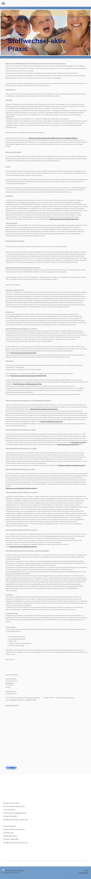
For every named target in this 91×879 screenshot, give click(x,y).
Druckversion (9, 870)
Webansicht (83, 872)
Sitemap (20, 870)
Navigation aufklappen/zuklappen (45, 3)
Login (86, 870)
